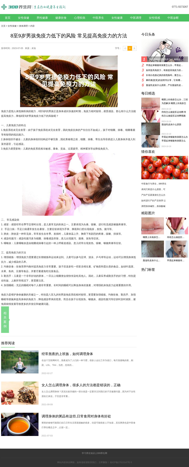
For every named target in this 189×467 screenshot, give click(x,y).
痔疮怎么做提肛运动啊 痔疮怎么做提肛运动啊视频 (174, 114)
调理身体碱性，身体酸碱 (153, 206)
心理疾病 (79, 17)
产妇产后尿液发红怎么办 (153, 195)
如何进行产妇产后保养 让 (153, 200)
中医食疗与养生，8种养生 (154, 183)
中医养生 (98, 17)
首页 (7, 17)
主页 (3, 26)
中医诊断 (173, 17)
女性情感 (154, 17)
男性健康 (42, 17)
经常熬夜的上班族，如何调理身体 (67, 354)
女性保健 (23, 17)
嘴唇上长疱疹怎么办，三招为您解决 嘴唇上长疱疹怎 (175, 101)
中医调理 (135, 17)
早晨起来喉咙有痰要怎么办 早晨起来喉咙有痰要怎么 (175, 139)
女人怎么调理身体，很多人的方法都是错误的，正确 (81, 385)
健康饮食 (61, 17)
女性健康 (117, 17)
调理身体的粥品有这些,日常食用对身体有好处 (76, 416)
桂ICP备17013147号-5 (121, 462)
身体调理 (23, 26)
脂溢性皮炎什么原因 (171, 124)
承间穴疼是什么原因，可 (153, 189)
